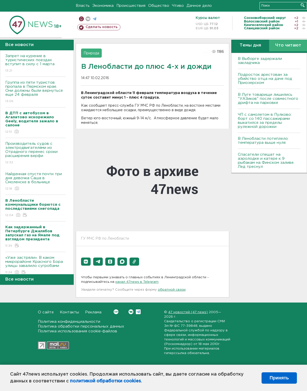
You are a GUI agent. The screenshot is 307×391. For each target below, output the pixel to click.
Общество (158, 5)
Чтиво (178, 5)
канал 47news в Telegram (137, 282)
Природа (91, 53)
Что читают (288, 45)
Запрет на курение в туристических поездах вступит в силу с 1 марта (35, 63)
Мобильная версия (81, 18)
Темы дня (250, 45)
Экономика (103, 5)
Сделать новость (102, 27)
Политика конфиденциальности (69, 321)
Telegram (138, 311)
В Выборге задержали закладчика (260, 60)
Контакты (69, 312)
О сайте (46, 312)
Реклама (93, 312)
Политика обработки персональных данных (81, 326)
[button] (86, 262)
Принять (279, 377)
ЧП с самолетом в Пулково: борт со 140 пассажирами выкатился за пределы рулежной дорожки (265, 120)
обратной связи (172, 289)
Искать (302, 5)
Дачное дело (199, 5)
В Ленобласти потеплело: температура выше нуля (263, 140)
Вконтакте (116, 311)
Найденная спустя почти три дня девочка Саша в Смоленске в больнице (35, 181)
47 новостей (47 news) (188, 312)
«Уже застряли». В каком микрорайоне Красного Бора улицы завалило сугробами (35, 265)
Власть (83, 5)
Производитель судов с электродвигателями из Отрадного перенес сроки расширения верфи (35, 153)
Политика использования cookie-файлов (77, 331)
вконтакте (88, 18)
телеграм (94, 18)
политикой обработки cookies (105, 381)
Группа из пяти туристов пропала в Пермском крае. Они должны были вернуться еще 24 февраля (35, 92)
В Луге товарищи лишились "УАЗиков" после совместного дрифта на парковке (268, 98)
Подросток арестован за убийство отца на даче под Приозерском (265, 78)
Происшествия (130, 5)
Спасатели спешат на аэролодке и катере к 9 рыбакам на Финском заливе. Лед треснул (266, 160)
